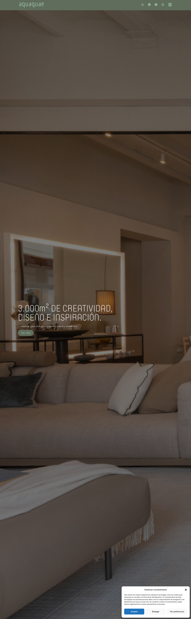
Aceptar (134, 611)
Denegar (155, 611)
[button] (186, 589)
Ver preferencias (177, 611)
